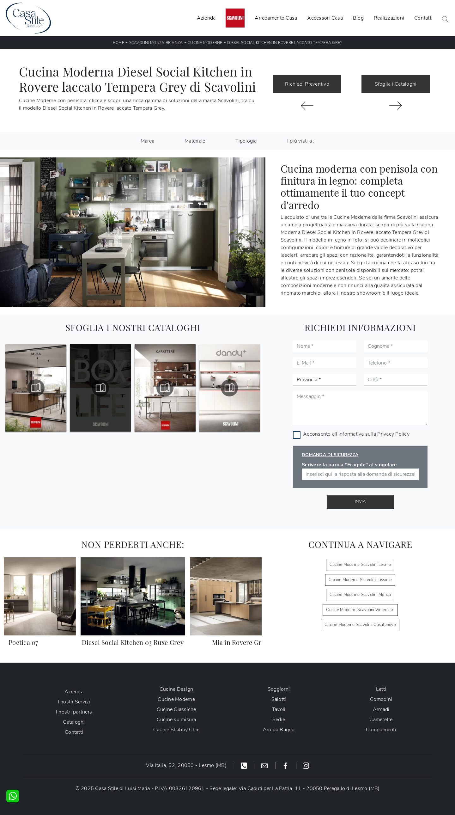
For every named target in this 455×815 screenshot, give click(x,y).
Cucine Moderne (205, 42)
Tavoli (279, 709)
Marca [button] (147, 141)
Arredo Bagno (279, 729)
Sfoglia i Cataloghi (396, 84)
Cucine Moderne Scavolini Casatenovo (360, 625)
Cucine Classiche (176, 709)
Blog (358, 18)
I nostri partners (74, 711)
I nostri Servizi (74, 701)
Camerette (380, 719)
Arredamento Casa (276, 18)
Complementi (381, 729)
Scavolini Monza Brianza (156, 42)
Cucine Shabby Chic (176, 729)
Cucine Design (176, 689)
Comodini (381, 699)
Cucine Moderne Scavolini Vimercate (360, 610)
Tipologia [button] (246, 141)
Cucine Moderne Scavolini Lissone (360, 580)
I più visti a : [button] (301, 141)
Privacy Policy (393, 434)
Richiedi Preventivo (307, 84)
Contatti (423, 18)
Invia (360, 502)
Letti (381, 689)
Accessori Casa (325, 18)
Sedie (278, 719)
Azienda (206, 18)
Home (118, 42)
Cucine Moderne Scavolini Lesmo (360, 564)
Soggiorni (279, 689)
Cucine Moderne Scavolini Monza (360, 594)
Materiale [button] (195, 141)
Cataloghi (74, 722)
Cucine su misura (176, 719)
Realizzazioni (389, 18)
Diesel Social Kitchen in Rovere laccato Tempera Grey (284, 42)
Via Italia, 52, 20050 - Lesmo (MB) (186, 765)
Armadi (381, 709)
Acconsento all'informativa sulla (356, 434)
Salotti (278, 699)
